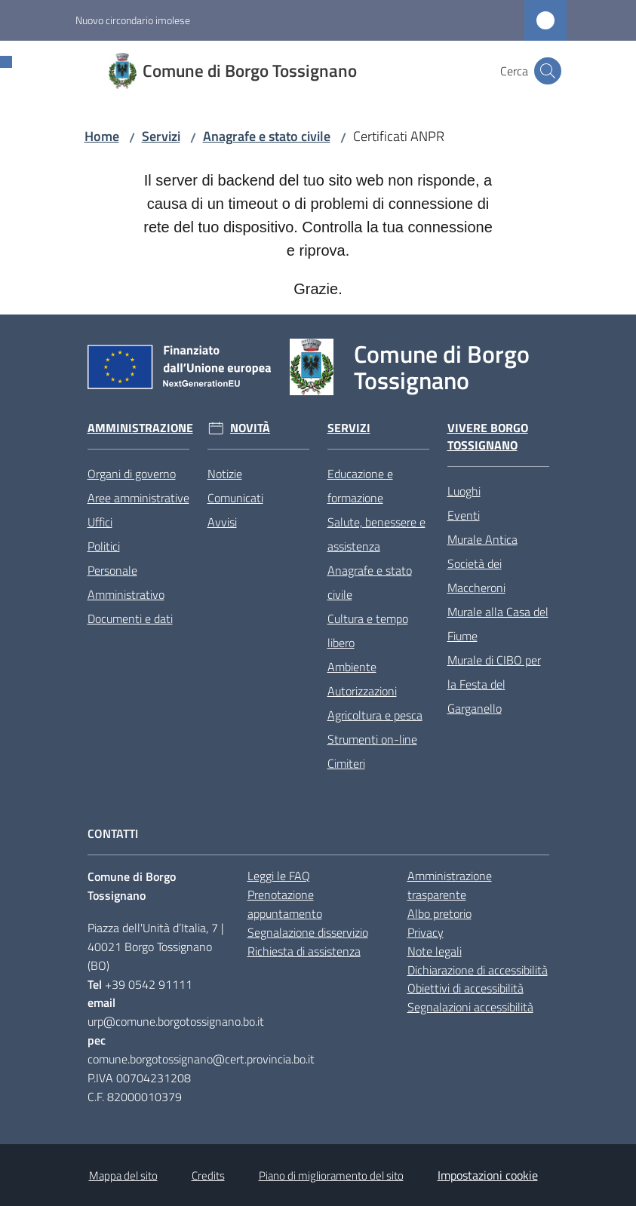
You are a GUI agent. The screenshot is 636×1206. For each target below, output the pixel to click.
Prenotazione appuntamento (284, 903)
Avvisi (222, 522)
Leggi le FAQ (278, 876)
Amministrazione (140, 428)
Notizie (224, 474)
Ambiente (351, 667)
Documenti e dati (130, 618)
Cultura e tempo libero (367, 630)
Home (101, 136)
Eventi (463, 515)
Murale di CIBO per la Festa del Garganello (494, 684)
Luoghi (464, 491)
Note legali (434, 951)
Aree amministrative (138, 498)
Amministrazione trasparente (449, 885)
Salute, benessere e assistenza (376, 534)
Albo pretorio (439, 913)
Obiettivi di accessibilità (465, 988)
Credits (208, 1175)
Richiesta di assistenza (304, 951)
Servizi (161, 136)
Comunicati (235, 498)
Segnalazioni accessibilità (470, 1007)
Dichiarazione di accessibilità (477, 970)
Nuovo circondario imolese (132, 20)
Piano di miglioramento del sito (331, 1175)
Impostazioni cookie (488, 1175)
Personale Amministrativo (126, 582)
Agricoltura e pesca (374, 715)
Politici (104, 546)
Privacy (425, 932)
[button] (547, 70)
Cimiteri (346, 763)
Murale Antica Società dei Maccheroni (482, 563)
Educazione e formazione (360, 486)
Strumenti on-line (372, 739)
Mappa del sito (123, 1175)
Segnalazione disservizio (307, 932)
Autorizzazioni (362, 691)
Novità (250, 428)
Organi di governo (132, 474)
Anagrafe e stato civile (266, 136)
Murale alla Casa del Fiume (497, 624)
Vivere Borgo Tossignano (487, 436)
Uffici (100, 522)
